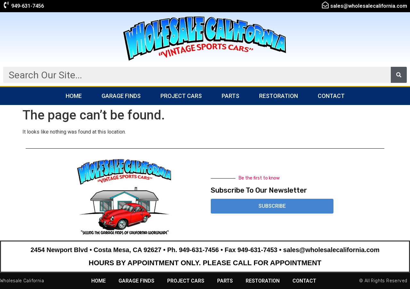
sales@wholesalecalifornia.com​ (368, 6)
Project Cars (181, 95)
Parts (230, 95)
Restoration (278, 95)
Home (74, 95)
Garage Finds (121, 95)
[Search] (399, 75)
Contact (331, 95)
